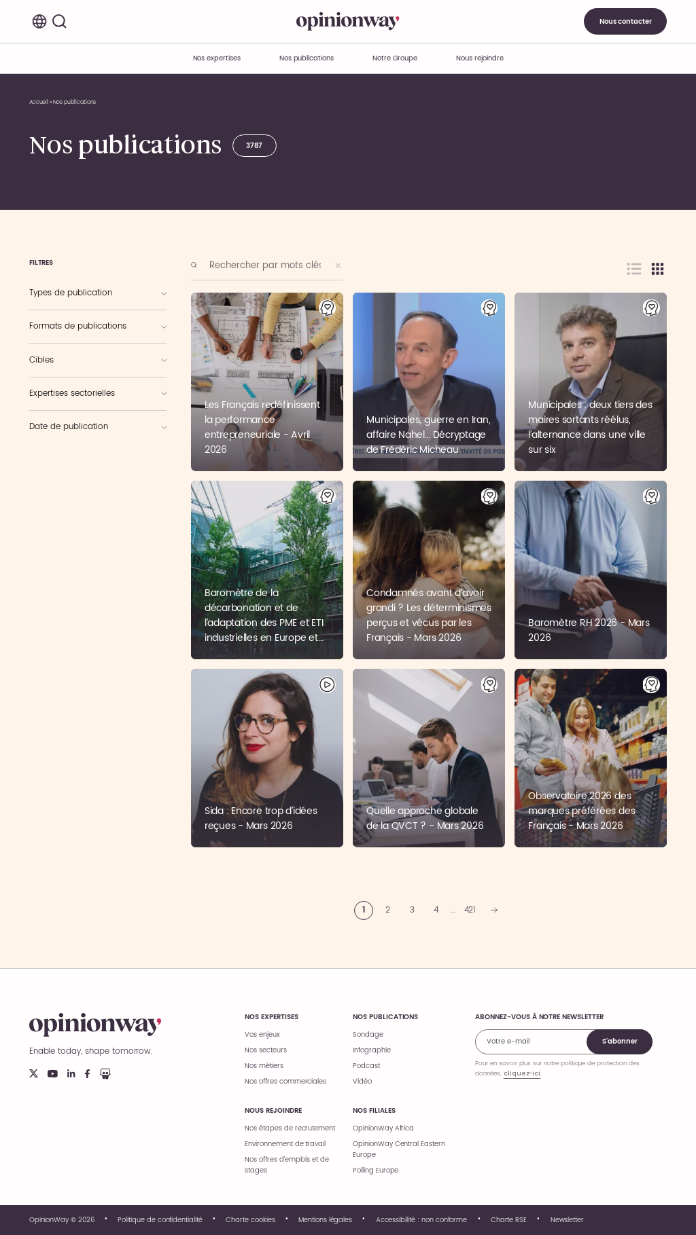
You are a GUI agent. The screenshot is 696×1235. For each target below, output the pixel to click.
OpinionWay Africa (383, 1128)
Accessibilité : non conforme (422, 1220)
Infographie (371, 1050)
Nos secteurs (265, 1050)
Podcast (366, 1066)
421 (470, 910)
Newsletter (568, 1220)
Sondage (368, 1034)
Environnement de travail (285, 1144)
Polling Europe (375, 1170)
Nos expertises (271, 1017)
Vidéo (362, 1081)
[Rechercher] (60, 22)
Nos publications (306, 58)
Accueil (39, 102)
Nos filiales (374, 1111)
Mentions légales (325, 1220)
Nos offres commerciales (285, 1081)
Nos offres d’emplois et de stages (287, 1165)
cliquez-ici (522, 1073)
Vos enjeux (262, 1034)
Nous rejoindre (273, 1111)
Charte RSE (509, 1220)
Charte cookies (250, 1220)
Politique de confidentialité (160, 1220)
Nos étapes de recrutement (290, 1128)
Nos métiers (264, 1066)
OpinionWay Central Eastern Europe (399, 1149)
